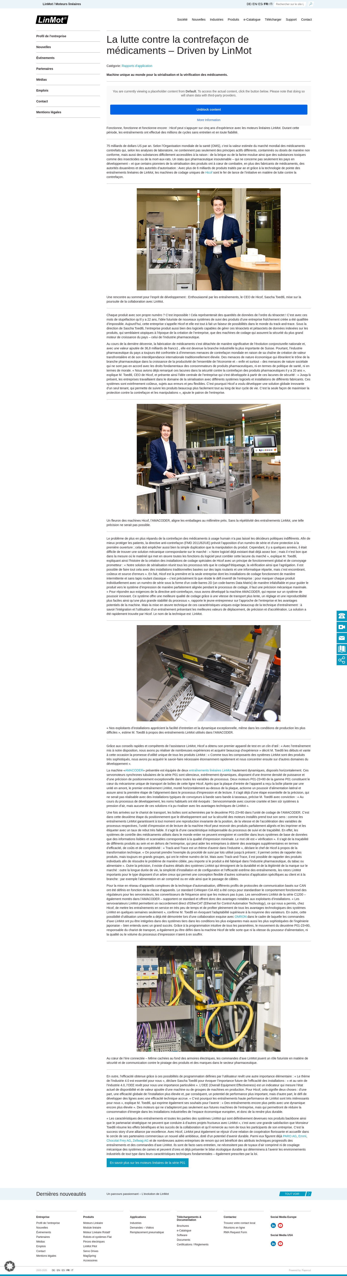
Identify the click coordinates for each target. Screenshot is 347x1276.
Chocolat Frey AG (119, 1140)
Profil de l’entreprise (51, 36)
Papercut (306, 1270)
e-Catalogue (252, 19)
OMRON (241, 916)
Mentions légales (48, 112)
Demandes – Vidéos (142, 1227)
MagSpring (89, 1255)
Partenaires (44, 68)
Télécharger (273, 19)
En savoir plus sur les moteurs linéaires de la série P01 (147, 1162)
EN (255, 4)
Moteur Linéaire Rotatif (96, 1232)
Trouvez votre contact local (239, 1223)
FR (266, 4)
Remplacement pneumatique (147, 1232)
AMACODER (134, 770)
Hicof (208, 172)
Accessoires (90, 1260)
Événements (45, 58)
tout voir (292, 1194)
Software (182, 1235)
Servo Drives (90, 1251)
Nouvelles (198, 19)
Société (182, 19)
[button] (9, 1266)
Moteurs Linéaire (93, 1223)
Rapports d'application (137, 66)
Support (291, 19)
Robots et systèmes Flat (97, 1237)
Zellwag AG (141, 1140)
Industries (217, 19)
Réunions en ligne (234, 1227)
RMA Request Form (235, 1232)
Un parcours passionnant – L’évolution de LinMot (138, 1194)
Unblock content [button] (209, 109)
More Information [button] (208, 120)
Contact (306, 19)
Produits (233, 19)
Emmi (302, 1136)
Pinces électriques (94, 1241)
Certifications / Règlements (192, 1244)
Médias (41, 79)
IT (271, 4)
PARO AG (290, 1136)
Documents (183, 1239)
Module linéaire (92, 1227)
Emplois (42, 90)
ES (260, 4)
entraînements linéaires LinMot (210, 770)
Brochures (183, 1225)
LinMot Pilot (90, 1246)
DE (249, 4)
